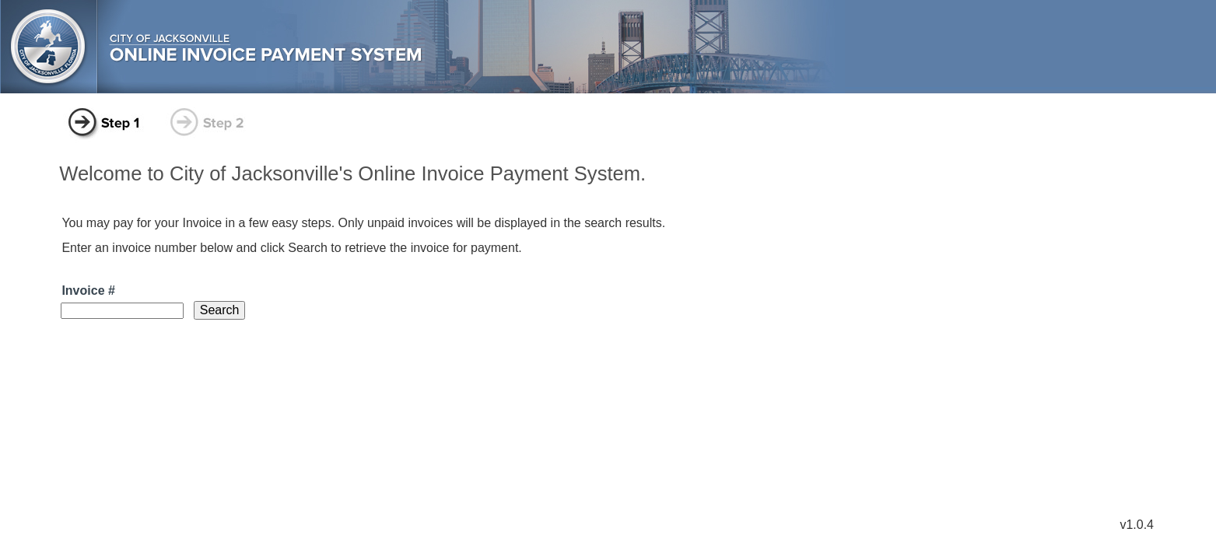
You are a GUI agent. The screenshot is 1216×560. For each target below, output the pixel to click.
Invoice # (87, 290)
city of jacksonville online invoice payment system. (608, 47)
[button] (220, 310)
